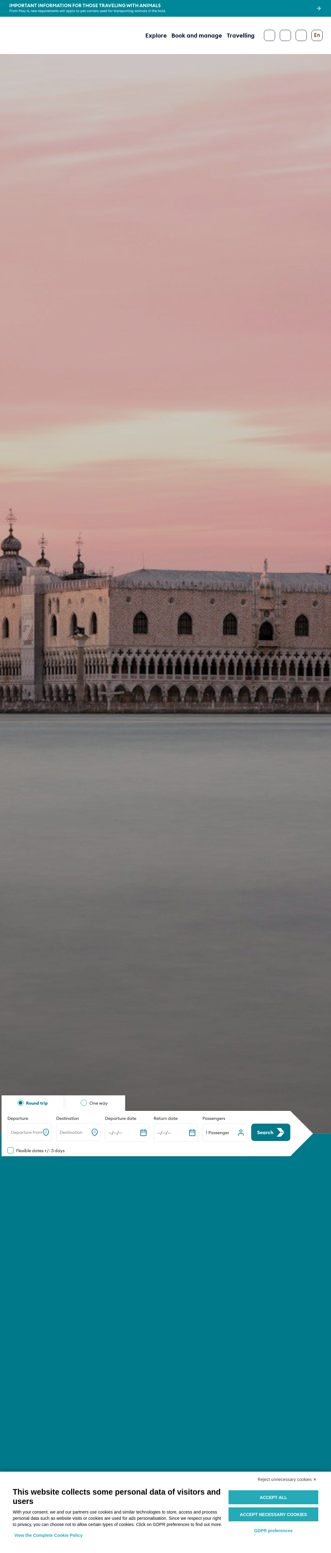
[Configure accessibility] (301, 35)
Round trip (37, 1103)
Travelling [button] (241, 35)
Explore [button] (156, 35)
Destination (67, 1118)
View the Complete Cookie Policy (48, 1535)
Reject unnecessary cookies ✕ (287, 1479)
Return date (166, 1118)
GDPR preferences (273, 1530)
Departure (17, 1118)
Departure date (120, 1118)
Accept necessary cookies (273, 1514)
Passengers (213, 1118)
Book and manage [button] (196, 35)
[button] (224, 1133)
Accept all (273, 1497)
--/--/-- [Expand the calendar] (115, 1132)
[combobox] (11, 1132)
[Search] (285, 35)
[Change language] (317, 35)
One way (98, 1103)
